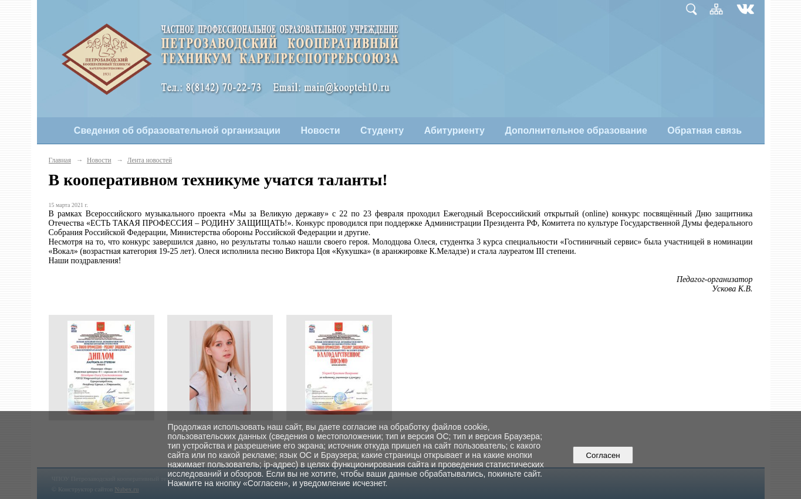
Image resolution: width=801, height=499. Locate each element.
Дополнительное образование (576, 130)
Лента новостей (149, 160)
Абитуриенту (454, 130)
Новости (320, 130)
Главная (60, 160)
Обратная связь (704, 130)
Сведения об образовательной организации (177, 130)
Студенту (382, 130)
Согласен (603, 455)
